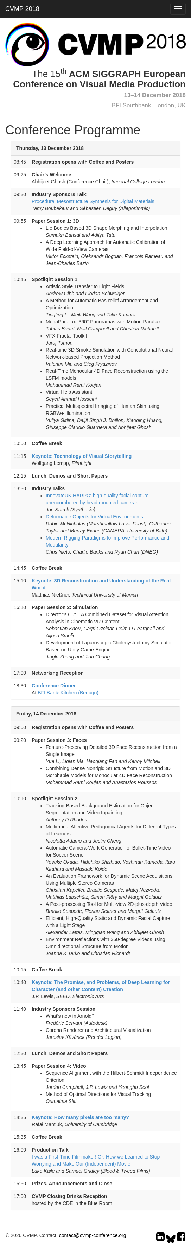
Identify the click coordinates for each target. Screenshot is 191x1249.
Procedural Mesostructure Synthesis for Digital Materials (93, 201)
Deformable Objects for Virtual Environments (94, 516)
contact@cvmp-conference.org (92, 1235)
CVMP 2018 (22, 8)
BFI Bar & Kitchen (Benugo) (68, 692)
